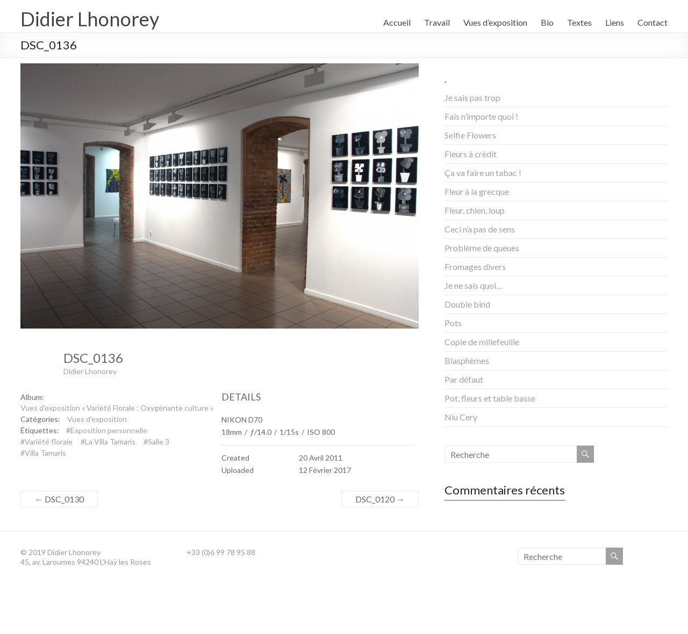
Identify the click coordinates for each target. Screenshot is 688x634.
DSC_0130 (59, 499)
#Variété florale (46, 441)
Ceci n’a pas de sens (480, 229)
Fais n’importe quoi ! (481, 116)
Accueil (397, 22)
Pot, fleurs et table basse (490, 398)
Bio (547, 22)
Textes (579, 22)
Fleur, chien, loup (475, 210)
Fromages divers (475, 266)
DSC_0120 (380, 499)
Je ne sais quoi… (474, 285)
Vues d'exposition (97, 419)
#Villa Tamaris (43, 452)
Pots (453, 323)
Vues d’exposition (495, 22)
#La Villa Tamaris (108, 441)
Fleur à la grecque (477, 191)
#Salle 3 (156, 441)
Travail (437, 22)
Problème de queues (482, 248)
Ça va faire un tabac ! (483, 172)
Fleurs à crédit (471, 154)
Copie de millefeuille (482, 342)
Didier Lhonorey (89, 19)
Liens (614, 22)
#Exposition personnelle (106, 430)
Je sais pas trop (472, 97)
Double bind (467, 304)
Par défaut (464, 379)
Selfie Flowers (470, 135)
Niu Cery (461, 417)
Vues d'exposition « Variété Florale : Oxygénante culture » (116, 407)
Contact (652, 22)
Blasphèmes (467, 360)
